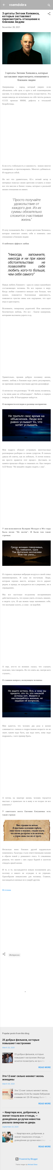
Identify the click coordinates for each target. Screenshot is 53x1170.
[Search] (49, 5)
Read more (44, 1067)
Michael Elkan (32, 1164)
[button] (49, 14)
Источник (6, 890)
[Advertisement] (26, 136)
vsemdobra (17, 5)
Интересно (14, 955)
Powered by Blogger (26, 1159)
